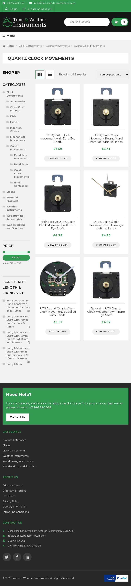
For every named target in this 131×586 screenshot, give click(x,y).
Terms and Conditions (16, 511)
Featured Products (12, 199)
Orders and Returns (14, 490)
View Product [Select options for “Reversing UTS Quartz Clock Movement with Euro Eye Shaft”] (106, 331)
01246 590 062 (16, 540)
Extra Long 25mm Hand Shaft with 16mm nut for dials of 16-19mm (18, 305)
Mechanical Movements (17, 138)
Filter (16, 257)
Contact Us (18, 417)
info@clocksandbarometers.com (27, 535)
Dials (13, 116)
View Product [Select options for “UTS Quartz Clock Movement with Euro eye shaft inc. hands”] (106, 245)
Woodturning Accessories (15, 217)
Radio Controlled (21, 184)
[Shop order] (112, 74)
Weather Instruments (14, 208)
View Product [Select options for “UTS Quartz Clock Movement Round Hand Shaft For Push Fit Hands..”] (106, 158)
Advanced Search (13, 485)
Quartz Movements (58, 45)
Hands (14, 122)
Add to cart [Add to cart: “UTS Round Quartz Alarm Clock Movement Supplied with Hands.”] (58, 331)
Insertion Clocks (16, 129)
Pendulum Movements (21, 157)
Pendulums (21, 164)
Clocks (10, 191)
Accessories (18, 101)
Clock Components (30, 45)
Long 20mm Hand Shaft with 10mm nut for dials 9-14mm (17, 321)
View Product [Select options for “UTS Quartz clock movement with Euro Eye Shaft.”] (58, 158)
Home (10, 45)
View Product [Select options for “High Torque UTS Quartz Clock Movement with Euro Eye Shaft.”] (58, 245)
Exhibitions (9, 496)
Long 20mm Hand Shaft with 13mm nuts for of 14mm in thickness (17, 337)
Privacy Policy (11, 501)
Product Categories (14, 440)
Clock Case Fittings (17, 109)
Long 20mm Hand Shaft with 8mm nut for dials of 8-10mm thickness (17, 353)
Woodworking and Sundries (15, 226)
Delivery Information (15, 506)
